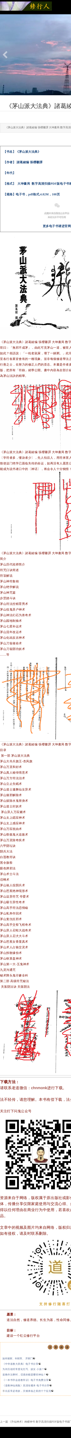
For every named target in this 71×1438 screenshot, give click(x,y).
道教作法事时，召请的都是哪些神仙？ (25, 1374)
